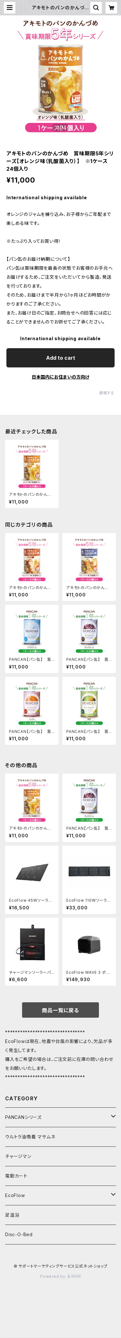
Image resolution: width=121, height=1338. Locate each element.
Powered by (60, 1276)
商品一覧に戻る (60, 1010)
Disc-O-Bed (19, 1234)
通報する (107, 392)
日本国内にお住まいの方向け (60, 377)
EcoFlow (15, 1195)
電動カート (16, 1175)
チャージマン (18, 1156)
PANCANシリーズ (23, 1117)
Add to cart (60, 358)
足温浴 (12, 1215)
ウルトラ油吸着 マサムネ (30, 1136)
